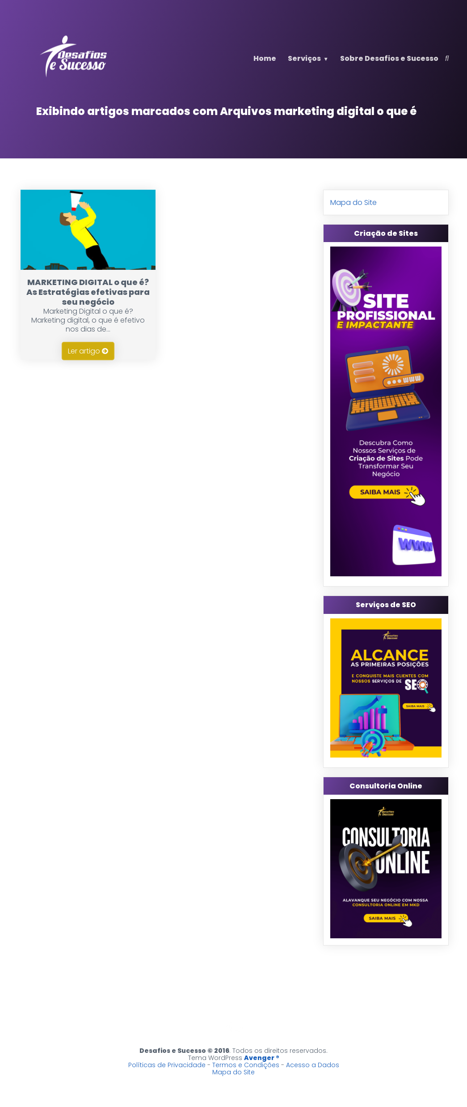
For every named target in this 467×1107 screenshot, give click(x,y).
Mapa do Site (353, 202)
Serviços (304, 58)
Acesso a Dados (312, 1064)
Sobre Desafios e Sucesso (389, 58)
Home (264, 58)
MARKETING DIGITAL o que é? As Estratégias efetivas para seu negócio (88, 292)
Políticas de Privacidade (167, 1064)
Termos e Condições (245, 1064)
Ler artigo (88, 351)
